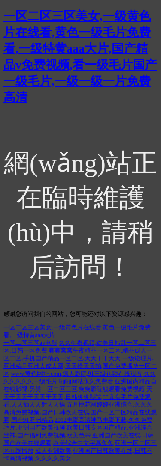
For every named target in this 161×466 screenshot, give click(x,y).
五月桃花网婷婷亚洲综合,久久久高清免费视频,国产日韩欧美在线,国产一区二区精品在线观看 (80, 412)
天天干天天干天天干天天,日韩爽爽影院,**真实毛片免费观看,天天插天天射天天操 (77, 397)
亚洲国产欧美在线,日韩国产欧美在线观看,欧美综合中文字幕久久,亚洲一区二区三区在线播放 (80, 443)
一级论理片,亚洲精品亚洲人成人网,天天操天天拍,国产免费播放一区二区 (80, 366)
